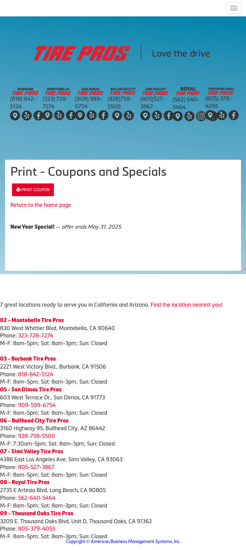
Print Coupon (33, 189)
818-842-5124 (35, 374)
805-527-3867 (36, 467)
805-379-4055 (36, 529)
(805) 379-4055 (218, 102)
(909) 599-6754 (88, 102)
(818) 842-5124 (23, 102)
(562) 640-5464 (186, 103)
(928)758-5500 (119, 102)
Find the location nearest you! (187, 305)
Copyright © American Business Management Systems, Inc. (123, 541)
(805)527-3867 (152, 102)
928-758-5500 (36, 436)
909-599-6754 (37, 405)
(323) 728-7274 (55, 102)
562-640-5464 (37, 498)
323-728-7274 (35, 335)
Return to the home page (40, 205)
